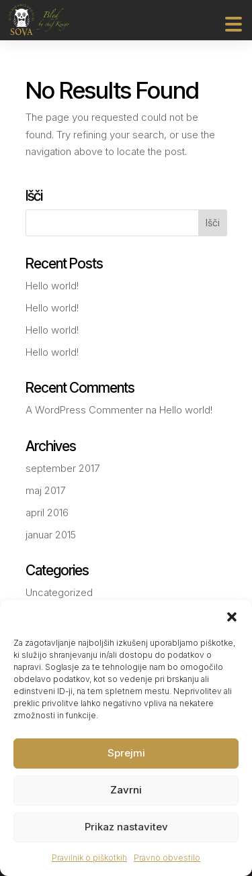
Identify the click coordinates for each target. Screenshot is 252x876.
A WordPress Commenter (84, 409)
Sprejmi (126, 752)
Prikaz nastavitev (126, 826)
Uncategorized (59, 592)
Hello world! (52, 285)
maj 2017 (45, 490)
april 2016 (47, 512)
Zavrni (126, 789)
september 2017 (62, 468)
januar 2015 (51, 534)
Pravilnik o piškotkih (89, 858)
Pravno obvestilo (167, 858)
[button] (232, 617)
